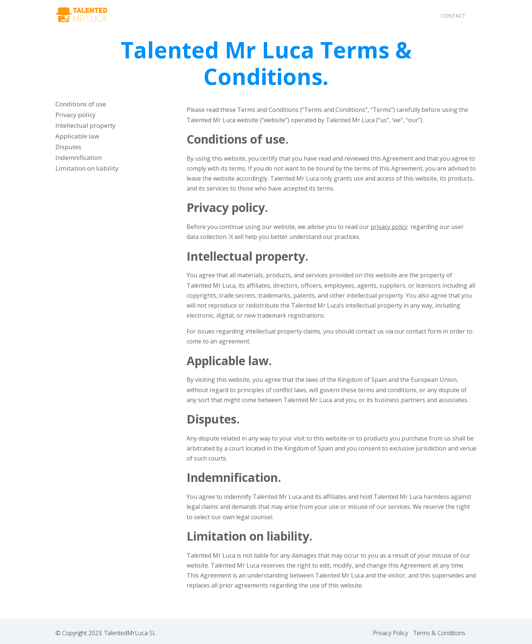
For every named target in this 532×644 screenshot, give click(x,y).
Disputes (68, 147)
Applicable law (77, 136)
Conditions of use (80, 104)
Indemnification (78, 157)
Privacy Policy (390, 633)
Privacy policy (75, 114)
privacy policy (389, 227)
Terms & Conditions (439, 633)
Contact (453, 15)
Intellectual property (85, 125)
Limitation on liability (87, 168)
